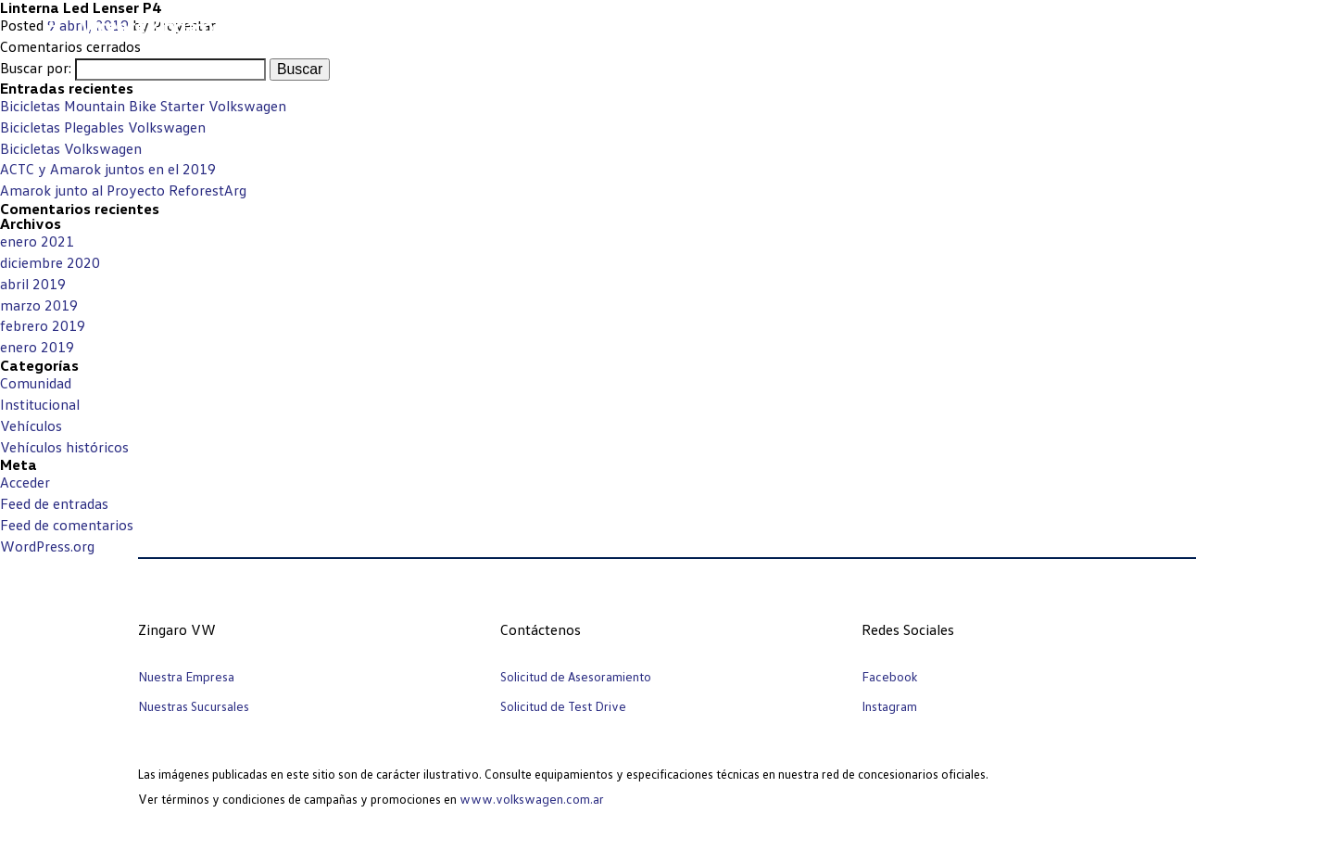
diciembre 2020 (50, 262)
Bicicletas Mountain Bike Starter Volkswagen (143, 105)
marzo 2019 (39, 305)
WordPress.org (47, 546)
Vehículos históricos (64, 447)
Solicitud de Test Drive (563, 706)
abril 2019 (33, 283)
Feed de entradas (54, 503)
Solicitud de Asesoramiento (575, 676)
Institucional (40, 404)
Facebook (889, 676)
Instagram (889, 706)
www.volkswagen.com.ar (531, 799)
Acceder (25, 482)
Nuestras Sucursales (193, 706)
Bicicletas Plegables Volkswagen (103, 127)
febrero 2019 (42, 325)
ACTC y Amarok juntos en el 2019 (108, 168)
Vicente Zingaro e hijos (175, 25)
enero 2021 (37, 241)
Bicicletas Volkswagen (71, 148)
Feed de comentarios (66, 524)
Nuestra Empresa (186, 676)
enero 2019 (37, 346)
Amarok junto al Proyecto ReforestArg (123, 190)
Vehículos (31, 425)
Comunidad (35, 383)
